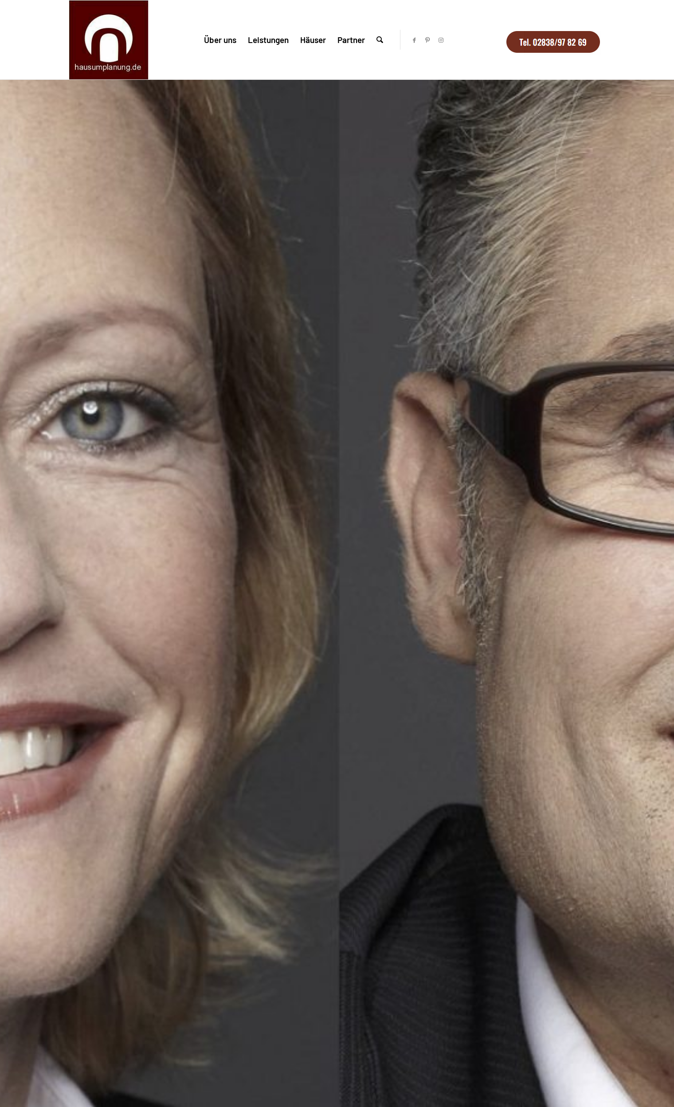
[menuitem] (220, 40)
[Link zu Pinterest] (427, 40)
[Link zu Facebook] (414, 40)
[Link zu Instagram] (440, 40)
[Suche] (380, 40)
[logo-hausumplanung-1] (109, 39)
